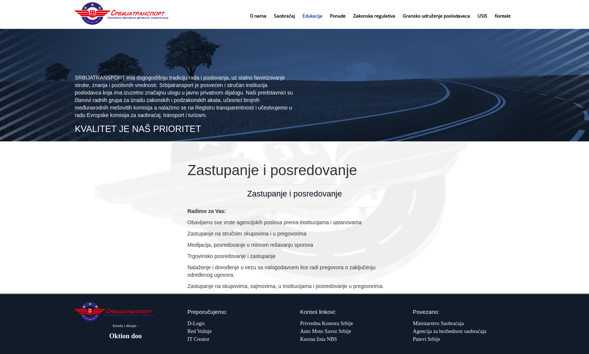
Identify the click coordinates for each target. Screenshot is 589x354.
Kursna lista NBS (318, 339)
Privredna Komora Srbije (326, 323)
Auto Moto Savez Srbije (325, 331)
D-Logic (196, 323)
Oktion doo (125, 336)
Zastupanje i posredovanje (294, 193)
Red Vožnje (199, 331)
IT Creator (198, 339)
